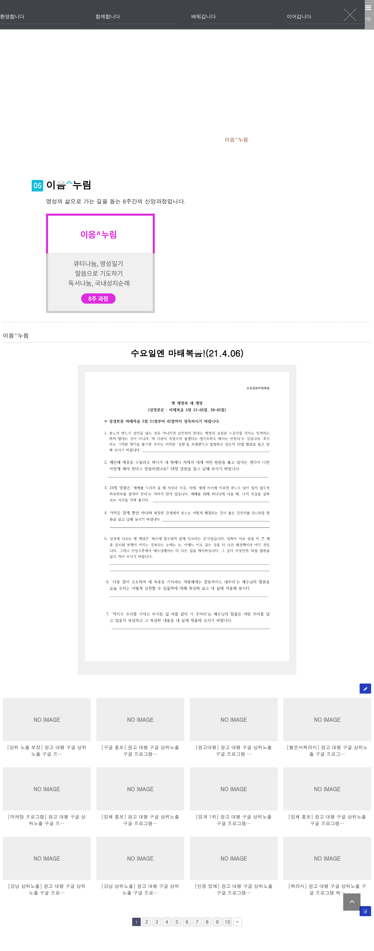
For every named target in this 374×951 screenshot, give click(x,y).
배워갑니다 (233, 15)
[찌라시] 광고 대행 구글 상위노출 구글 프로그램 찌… (327, 889)
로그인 (333, 19)
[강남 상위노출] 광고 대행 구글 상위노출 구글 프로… (47, 889)
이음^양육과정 (44, 139)
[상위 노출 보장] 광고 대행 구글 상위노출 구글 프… (46, 750)
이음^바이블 (297, 139)
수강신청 (336, 139)
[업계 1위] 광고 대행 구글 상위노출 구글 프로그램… (234, 820)
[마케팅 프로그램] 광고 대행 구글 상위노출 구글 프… (47, 820)
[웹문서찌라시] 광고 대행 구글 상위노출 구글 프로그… (327, 750)
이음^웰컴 (88, 139)
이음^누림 (256, 139)
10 (227, 921)
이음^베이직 (128, 139)
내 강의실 (187, 159)
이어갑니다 (291, 15)
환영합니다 (118, 15)
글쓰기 (365, 690)
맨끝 (237, 922)
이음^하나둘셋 (174, 139)
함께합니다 (176, 15)
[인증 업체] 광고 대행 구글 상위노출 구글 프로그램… (234, 889)
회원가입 (359, 19)
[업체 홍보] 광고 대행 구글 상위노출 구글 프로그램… (140, 820)
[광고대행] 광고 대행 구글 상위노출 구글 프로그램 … (234, 750)
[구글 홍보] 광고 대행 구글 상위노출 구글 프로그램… (140, 750)
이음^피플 (218, 139)
